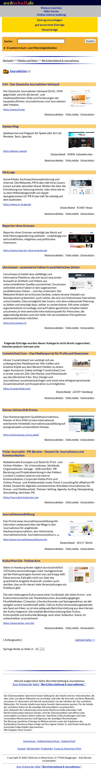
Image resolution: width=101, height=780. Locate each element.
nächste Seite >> (85, 639)
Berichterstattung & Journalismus (60, 60)
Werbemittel (33, 748)
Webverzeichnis (51, 7)
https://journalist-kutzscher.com (21, 497)
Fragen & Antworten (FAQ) (67, 748)
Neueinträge (50, 29)
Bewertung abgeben (54, 114)
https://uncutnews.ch (14, 323)
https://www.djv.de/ (14, 109)
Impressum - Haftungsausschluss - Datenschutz (49, 741)
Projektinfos (47, 748)
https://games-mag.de (15, 151)
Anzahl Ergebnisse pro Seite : (50, 47)
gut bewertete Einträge (50, 24)
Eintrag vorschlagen (49, 20)
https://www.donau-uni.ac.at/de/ (21, 434)
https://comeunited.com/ (17, 388)
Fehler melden (72, 114)
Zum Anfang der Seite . (49, 684)
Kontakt (21, 748)
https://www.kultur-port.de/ (18, 623)
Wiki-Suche (51, 11)
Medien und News (27, 60)
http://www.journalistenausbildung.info (25, 539)
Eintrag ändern (87, 114)
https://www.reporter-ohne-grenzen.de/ (25, 250)
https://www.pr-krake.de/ (17, 204)
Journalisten (18, 71)
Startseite (8, 60)
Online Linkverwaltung (51, 14)
